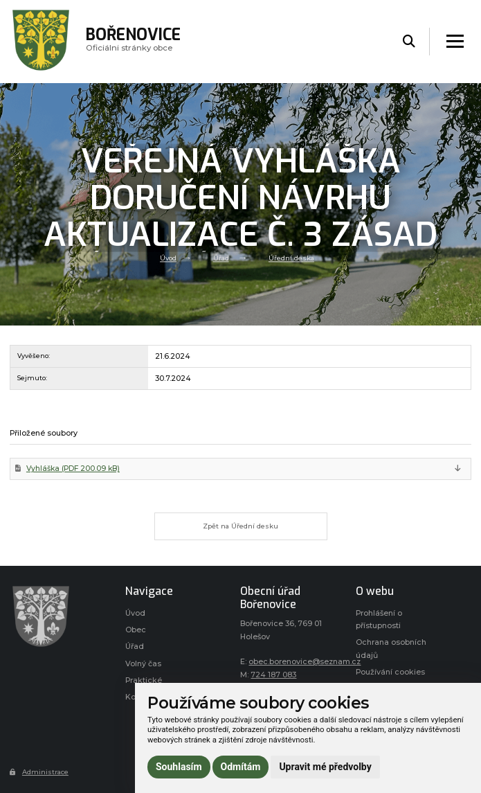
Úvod (168, 258)
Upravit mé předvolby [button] (325, 766)
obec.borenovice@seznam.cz (304, 661)
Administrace (39, 772)
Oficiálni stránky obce (133, 41)
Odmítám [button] (241, 766)
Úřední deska (291, 258)
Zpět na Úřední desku (240, 526)
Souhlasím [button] (179, 766)
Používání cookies (390, 672)
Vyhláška (73, 468)
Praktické (143, 680)
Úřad (221, 258)
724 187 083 (273, 674)
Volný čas (143, 663)
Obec (135, 629)
